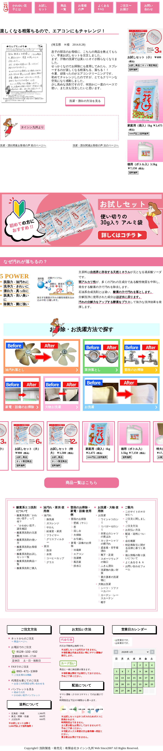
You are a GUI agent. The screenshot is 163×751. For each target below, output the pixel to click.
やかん (50, 527)
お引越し (79, 539)
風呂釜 (77, 562)
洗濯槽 (77, 558)
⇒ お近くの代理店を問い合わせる (27, 683)
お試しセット (43, 7)
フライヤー (53, 535)
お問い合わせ (148, 7)
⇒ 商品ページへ (19, 641)
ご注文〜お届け (125, 7)
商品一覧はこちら (82, 482)
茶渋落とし (101, 356)
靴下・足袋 (107, 555)
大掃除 (77, 535)
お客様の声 (82, 7)
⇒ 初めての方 (18, 692)
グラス (50, 562)
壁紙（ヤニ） (81, 523)
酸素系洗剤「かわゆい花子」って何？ (27, 518)
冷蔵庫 (77, 550)
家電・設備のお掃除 (22, 393)
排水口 (77, 566)
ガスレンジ (53, 523)
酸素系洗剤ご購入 (27, 568)
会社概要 (130, 541)
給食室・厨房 (54, 531)
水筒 (49, 554)
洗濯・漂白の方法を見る (85, 100)
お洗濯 (121, 393)
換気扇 (50, 519)
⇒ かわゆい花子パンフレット (25, 695)
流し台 (77, 531)
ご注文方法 (131, 526)
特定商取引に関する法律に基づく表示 (135, 548)
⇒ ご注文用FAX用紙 (21, 675)
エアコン (79, 554)
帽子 (103, 602)
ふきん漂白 (107, 566)
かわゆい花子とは (19, 7)
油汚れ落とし (41, 356)
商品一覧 (63, 7)
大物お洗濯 (62, 393)
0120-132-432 (24, 652)
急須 (49, 550)
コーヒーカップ (55, 558)
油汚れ (48, 515)
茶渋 (46, 546)
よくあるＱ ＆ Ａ (134, 562)
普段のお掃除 (141, 356)
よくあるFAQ (103, 7)
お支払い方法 (132, 530)
